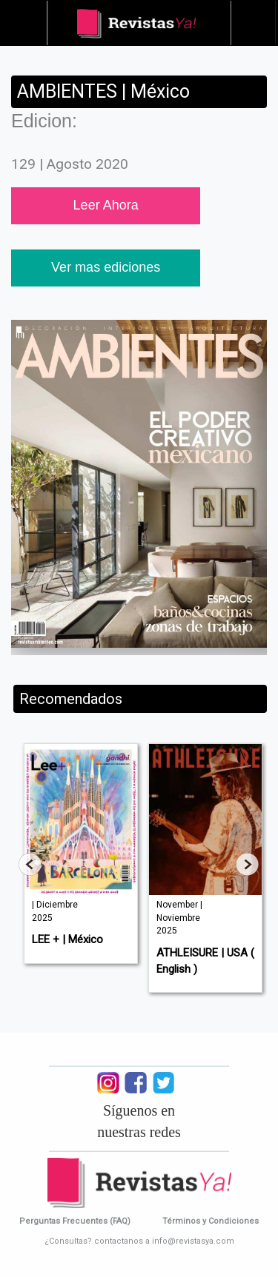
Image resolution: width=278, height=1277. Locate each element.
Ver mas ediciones (105, 267)
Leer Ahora (106, 205)
